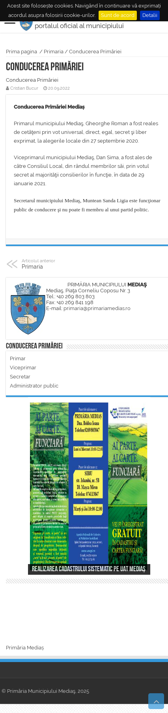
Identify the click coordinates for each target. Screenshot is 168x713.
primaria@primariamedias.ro (97, 308)
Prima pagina (21, 52)
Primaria (53, 52)
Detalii (149, 15)
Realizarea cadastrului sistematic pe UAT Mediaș (89, 569)
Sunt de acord (117, 15)
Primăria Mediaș (25, 648)
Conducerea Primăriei (95, 52)
